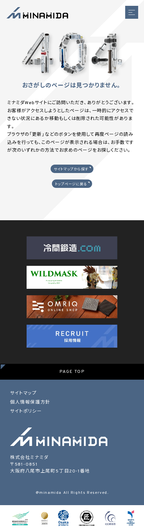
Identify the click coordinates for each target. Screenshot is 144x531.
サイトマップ (23, 393)
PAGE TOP (72, 371)
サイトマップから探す (71, 169)
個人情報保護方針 (30, 402)
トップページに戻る (71, 184)
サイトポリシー (26, 411)
